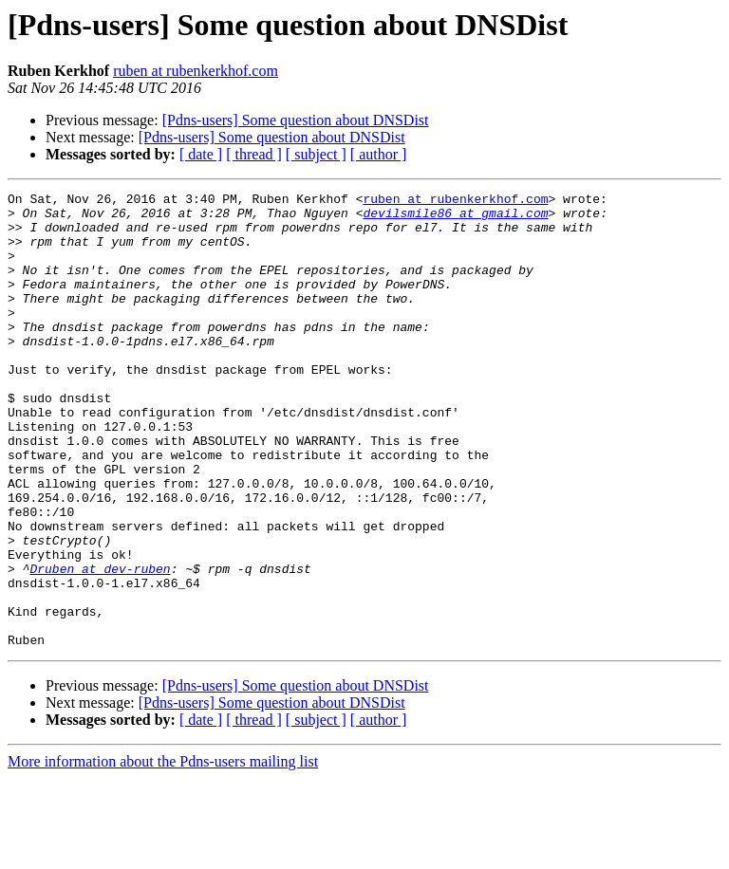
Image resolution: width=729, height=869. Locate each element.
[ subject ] (316, 154)
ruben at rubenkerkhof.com (195, 71)
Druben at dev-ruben (99, 645)
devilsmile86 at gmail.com (455, 218)
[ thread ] (254, 154)
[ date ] (200, 154)
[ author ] (378, 154)
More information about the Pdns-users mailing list (163, 852)
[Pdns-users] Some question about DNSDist (295, 120)
